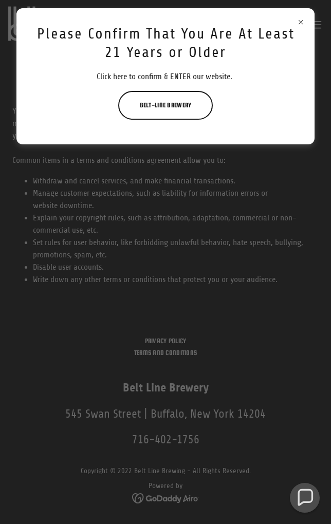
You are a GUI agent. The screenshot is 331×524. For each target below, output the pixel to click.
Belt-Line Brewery (166, 105)
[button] (305, 498)
